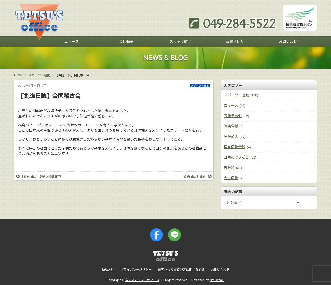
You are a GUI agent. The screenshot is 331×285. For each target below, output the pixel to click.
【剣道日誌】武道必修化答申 (38, 176)
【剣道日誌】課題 (196, 176)
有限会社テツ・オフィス (142, 280)
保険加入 (231, 136)
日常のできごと (236, 157)
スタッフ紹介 (180, 41)
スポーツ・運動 (200, 85)
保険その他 (233, 115)
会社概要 (126, 41)
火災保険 (231, 177)
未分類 (229, 167)
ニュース (71, 41)
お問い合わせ (289, 41)
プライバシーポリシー (136, 269)
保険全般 (231, 126)
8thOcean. (217, 280)
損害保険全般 (234, 146)
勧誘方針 (108, 269)
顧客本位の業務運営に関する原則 (181, 269)
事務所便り (235, 41)
